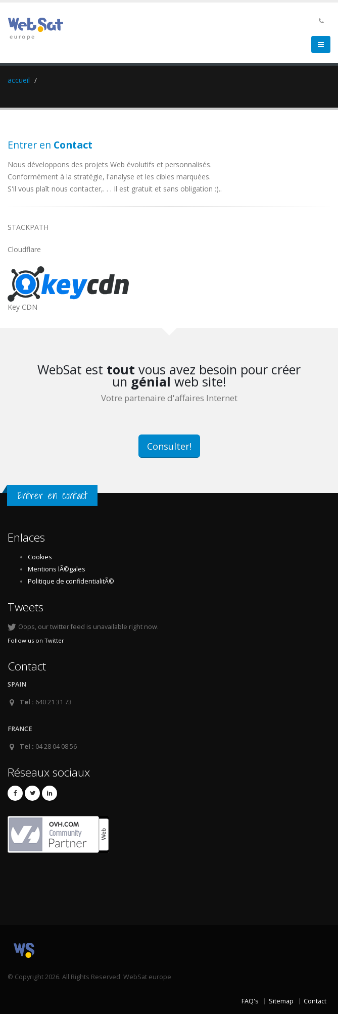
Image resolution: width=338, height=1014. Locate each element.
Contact (315, 1001)
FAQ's (250, 1001)
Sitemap (281, 1001)
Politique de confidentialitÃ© (71, 581)
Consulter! (169, 446)
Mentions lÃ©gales (56, 569)
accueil (19, 80)
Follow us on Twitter (36, 640)
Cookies (40, 557)
